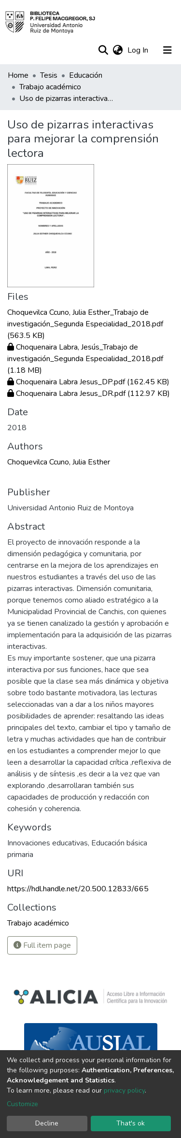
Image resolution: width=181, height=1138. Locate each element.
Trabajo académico (50, 87)
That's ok (130, 1123)
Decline (46, 1123)
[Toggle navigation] (167, 50)
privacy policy (124, 1090)
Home (18, 75)
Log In (138, 50)
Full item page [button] (42, 945)
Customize (22, 1104)
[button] (117, 50)
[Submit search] (103, 50)
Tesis (48, 75)
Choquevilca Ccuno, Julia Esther (58, 462)
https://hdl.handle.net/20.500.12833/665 (78, 889)
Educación (85, 75)
